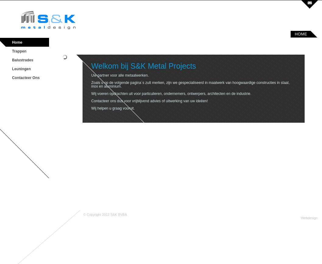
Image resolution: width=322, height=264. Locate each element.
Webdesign (309, 218)
